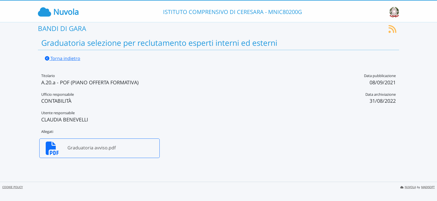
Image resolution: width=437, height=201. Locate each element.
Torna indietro (62, 58)
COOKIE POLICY (12, 187)
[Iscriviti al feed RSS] (392, 31)
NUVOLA (408, 187)
